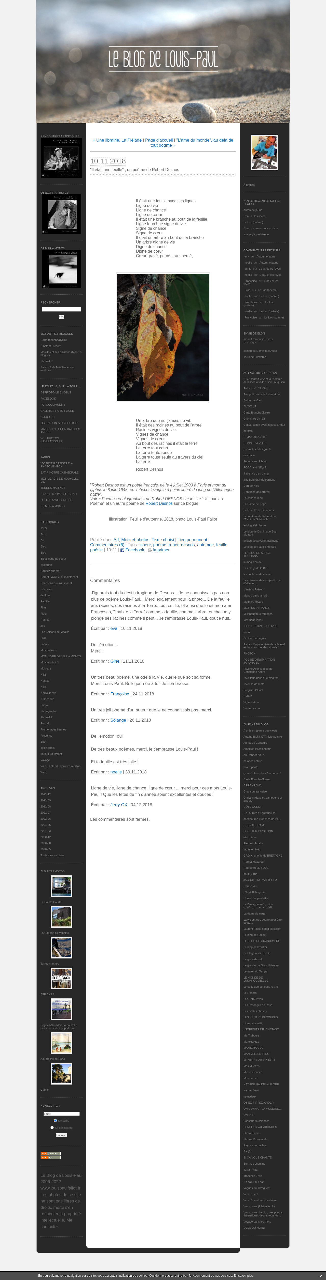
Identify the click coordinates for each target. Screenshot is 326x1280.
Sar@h (247, 1151)
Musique (45, 668)
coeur (145, 544)
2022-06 (45, 818)
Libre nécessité (252, 1023)
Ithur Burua (250, 873)
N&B (43, 674)
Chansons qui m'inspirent (56, 583)
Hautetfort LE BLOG (255, 867)
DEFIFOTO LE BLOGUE (55, 392)
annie (247, 268)
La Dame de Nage (254, 504)
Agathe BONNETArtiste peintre (262, 736)
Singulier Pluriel (253, 690)
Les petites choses (255, 1011)
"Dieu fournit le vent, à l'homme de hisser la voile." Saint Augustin (264, 380)
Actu (43, 534)
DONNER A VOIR (254, 443)
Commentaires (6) (107, 544)
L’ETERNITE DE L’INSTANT (261, 1029)
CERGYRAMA (252, 785)
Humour (45, 619)
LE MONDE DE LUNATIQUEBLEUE (255, 979)
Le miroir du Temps (255, 971)
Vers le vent (250, 1194)
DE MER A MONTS (52, 506)
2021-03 (45, 830)
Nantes (44, 680)
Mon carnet (250, 1078)
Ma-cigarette (251, 1041)
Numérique (47, 698)
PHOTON (249, 653)
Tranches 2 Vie (252, 1175)
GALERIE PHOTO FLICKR (57, 410)
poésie (96, 549)
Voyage (45, 759)
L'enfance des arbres (256, 491)
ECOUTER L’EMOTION (258, 831)
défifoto (45, 595)
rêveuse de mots (253, 683)
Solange (118, 720)
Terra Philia (250, 1169)
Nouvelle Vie (48, 692)
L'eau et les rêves (254, 216)
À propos (249, 184)
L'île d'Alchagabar (254, 892)
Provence (46, 735)
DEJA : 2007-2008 (254, 436)
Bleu (43, 546)
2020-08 (45, 843)
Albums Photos (52, 871)
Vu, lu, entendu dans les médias (60, 766)
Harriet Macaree (253, 861)
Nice (43, 686)
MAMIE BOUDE (253, 1047)
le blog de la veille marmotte (260, 540)
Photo (44, 705)
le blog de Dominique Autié (260, 350)
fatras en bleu (252, 849)
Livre (43, 637)
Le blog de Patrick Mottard (259, 546)
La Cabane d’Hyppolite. (55, 932)
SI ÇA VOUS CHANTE (257, 1157)
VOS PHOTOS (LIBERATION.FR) (51, 440)
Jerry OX (118, 804)
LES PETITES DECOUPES (260, 1017)
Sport (43, 741)
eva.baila (249, 455)
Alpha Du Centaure (255, 742)
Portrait (44, 723)
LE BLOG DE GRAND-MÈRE (261, 940)
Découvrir (46, 589)
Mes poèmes (48, 650)
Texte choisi (47, 747)
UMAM (247, 696)
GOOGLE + (47, 416)
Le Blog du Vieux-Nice (257, 953)
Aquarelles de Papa (52, 1058)
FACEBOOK (48, 398)
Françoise (250, 280)
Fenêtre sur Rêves (254, 461)
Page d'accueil (159, 140)
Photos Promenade (255, 1139)
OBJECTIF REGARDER (258, 1102)
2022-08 (45, 806)
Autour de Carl (252, 400)
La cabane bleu (253, 497)
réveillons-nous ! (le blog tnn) (261, 677)
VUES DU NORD (254, 1227)
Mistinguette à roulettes (258, 613)
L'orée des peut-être (255, 898)
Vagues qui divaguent (256, 1188)
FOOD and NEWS (254, 467)
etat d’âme (249, 837)
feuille (221, 544)
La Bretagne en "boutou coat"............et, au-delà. (258, 906)
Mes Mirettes (251, 1066)
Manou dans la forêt (255, 595)
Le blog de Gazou (254, 934)
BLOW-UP (249, 406)
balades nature (252, 761)
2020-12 (45, 837)
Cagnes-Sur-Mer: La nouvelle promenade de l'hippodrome (58, 1027)
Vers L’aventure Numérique (260, 1200)
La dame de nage (254, 913)
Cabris (44, 1089)
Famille (44, 601)
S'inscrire (62, 1120)
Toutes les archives (52, 855)
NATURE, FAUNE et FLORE (261, 1084)
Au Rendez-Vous (254, 754)
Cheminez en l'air (254, 418)
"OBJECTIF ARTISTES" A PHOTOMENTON (56, 465)
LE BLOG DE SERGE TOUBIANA (257, 554)
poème (159, 544)
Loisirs (44, 644)
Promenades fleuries (53, 729)
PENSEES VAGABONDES (260, 1127)
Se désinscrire (61, 1127)
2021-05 (45, 824)
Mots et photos (49, 662)
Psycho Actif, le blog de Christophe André (258, 670)
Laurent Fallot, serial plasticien (262, 928)
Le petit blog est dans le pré (260, 986)
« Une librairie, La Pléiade (117, 140)
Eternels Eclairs (253, 843)
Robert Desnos (159, 503)
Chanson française (255, 791)
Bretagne (46, 564)
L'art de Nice (251, 485)
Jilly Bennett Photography (259, 479)
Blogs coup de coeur (53, 558)
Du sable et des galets (257, 449)
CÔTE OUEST (252, 806)
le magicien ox (252, 561)
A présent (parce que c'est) (260, 730)
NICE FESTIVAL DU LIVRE (260, 626)
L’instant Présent (50, 345)
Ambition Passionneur (257, 748)
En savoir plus (243, 1275)
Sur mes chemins (254, 1163)
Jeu (42, 625)
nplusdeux (249, 1096)
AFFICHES (47, 994)
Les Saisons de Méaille (54, 631)
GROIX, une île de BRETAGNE (262, 855)
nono (246, 632)
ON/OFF (248, 1114)
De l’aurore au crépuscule (259, 812)
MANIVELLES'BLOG (256, 1053)
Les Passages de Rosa (257, 1005)
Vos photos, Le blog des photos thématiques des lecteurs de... (263, 1214)
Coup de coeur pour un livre (260, 228)
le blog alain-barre (254, 525)
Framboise (251, 302)
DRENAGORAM (253, 825)
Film (43, 607)
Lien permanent (192, 539)
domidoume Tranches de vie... (262, 818)
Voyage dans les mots (257, 1221)
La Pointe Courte (51, 902)
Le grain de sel (252, 959)
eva (246, 256)
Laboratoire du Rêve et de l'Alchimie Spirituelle (259, 518)
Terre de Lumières (254, 356)
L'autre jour (250, 886)
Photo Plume (251, 1133)
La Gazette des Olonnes (258, 510)
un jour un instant (51, 753)
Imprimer (159, 549)
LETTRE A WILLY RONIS (56, 499)
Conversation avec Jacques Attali (264, 424)
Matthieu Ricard (253, 601)
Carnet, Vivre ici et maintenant (59, 576)
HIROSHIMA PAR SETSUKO (58, 493)
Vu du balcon (251, 708)
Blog (43, 552)
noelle (248, 262)
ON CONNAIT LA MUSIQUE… (262, 1108)
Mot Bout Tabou (253, 619)
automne (205, 544)
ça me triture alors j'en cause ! (262, 773)
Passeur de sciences (256, 1120)
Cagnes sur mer (50, 570)
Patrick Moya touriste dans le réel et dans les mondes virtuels (264, 646)
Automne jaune (252, 209)
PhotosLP (46, 361)
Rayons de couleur (255, 1145)
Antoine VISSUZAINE (256, 388)
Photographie (48, 711)
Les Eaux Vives (253, 998)
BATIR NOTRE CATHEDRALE (59, 472)
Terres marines (49, 963)
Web (43, 772)
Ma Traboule (251, 1035)
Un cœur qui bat (253, 1181)
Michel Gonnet (252, 1072)
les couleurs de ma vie (257, 574)
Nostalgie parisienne (256, 234)
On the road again (254, 638)
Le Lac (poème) (253, 222)
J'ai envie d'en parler (256, 473)
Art (42, 540)
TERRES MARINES (52, 487)
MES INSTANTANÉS (256, 607)
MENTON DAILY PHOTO (259, 1059)
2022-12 (45, 794)
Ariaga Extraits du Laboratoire (262, 394)
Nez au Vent (251, 1090)
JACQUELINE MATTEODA (260, 879)
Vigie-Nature (251, 702)
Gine (247, 290)
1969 (43, 528)
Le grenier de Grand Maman (261, 965)
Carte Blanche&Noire (53, 339)
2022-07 (45, 812)
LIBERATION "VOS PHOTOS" (59, 422)
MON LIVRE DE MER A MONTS (60, 656)
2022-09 (45, 800)
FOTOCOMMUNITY (52, 404)
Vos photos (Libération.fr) (259, 1206)
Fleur (43, 613)
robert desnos (182, 544)
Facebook (132, 549)
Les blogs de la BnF (255, 568)
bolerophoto (250, 767)
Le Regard (249, 992)
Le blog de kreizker (255, 947)
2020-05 (45, 849)
